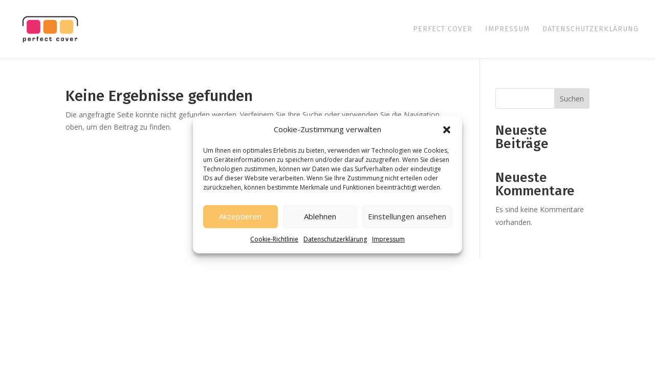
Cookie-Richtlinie (274, 239)
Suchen (572, 99)
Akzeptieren (240, 217)
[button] (447, 130)
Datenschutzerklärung (335, 239)
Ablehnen (320, 217)
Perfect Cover (442, 29)
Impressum (388, 239)
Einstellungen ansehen (407, 217)
